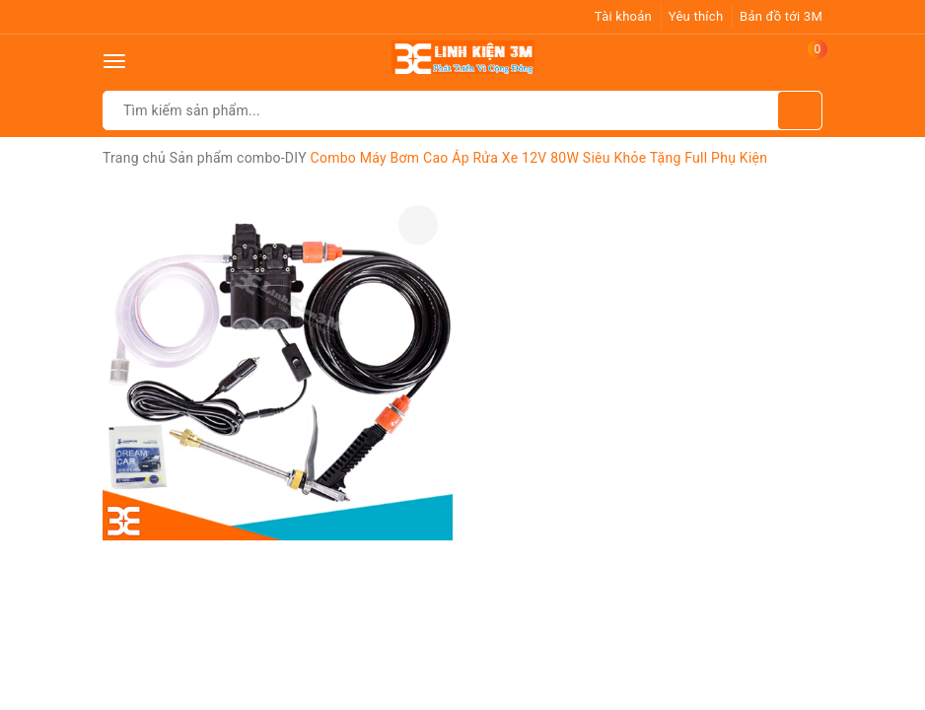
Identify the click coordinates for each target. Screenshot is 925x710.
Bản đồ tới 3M (781, 16)
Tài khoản (623, 16)
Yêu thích (696, 16)
